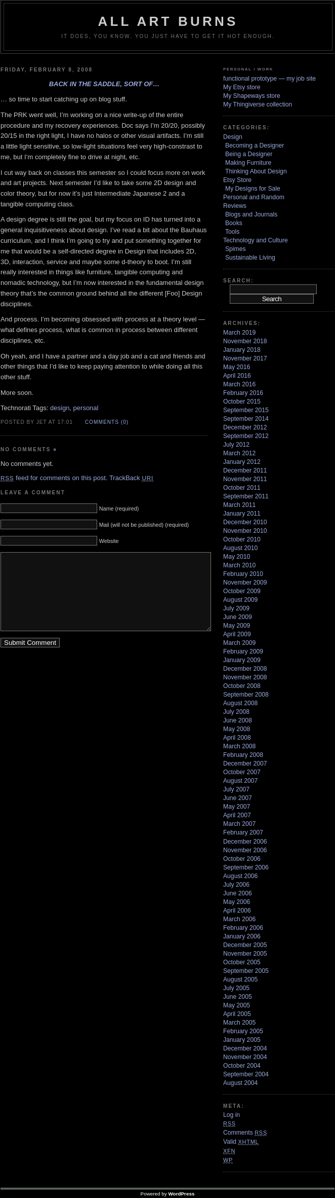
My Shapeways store (251, 95)
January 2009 (242, 660)
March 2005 (239, 1022)
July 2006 (236, 884)
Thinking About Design (256, 171)
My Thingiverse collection (257, 104)
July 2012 (236, 444)
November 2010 (245, 530)
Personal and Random (253, 197)
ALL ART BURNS (168, 21)
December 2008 (245, 668)
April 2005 (237, 1014)
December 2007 (245, 763)
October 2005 (242, 962)
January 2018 (242, 349)
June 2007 (237, 798)
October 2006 (242, 858)
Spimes (235, 248)
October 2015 (242, 401)
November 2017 (245, 358)
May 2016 (236, 367)
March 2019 (239, 332)
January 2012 (242, 461)
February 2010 (243, 573)
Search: (238, 280)
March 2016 (239, 384)
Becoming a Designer (254, 145)
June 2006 (237, 893)
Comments (245, 1132)
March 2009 (239, 642)
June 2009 (237, 617)
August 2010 (240, 548)
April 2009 (237, 634)
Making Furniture (248, 162)
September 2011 (246, 496)
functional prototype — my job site (269, 78)
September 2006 (246, 867)
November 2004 (245, 1057)
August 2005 (240, 979)
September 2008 (246, 694)
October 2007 (242, 772)
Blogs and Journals (251, 214)
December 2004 (245, 1048)
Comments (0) (107, 422)
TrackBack (131, 478)
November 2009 (245, 582)
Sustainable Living (250, 257)
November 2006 (245, 850)
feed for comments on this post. (54, 478)
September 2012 (246, 436)
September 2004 (246, 1074)
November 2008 (245, 677)
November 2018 (245, 341)
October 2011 (242, 487)
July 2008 (236, 711)
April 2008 (237, 737)
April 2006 (237, 910)
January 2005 (242, 1039)
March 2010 (239, 565)
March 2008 (239, 746)
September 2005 (246, 970)
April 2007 (237, 815)
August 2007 (240, 780)
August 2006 (240, 876)
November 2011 (245, 479)
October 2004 (242, 1065)
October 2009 (242, 591)
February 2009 (243, 651)
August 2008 (240, 703)
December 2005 (245, 945)
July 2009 (236, 608)
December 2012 (245, 427)
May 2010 (236, 556)
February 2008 (243, 754)
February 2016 (243, 392)
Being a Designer (248, 154)
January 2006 (242, 936)
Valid (241, 1141)
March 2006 (239, 919)
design (59, 408)
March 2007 (239, 823)
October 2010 (242, 539)
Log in (231, 1114)
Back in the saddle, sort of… (104, 84)
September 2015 (246, 410)
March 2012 (239, 453)
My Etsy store (242, 87)
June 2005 (237, 996)
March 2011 (239, 505)
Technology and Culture (255, 240)
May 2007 (236, 806)
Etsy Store (237, 180)
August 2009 (240, 599)
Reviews (234, 205)
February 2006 (243, 927)
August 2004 (240, 1082)
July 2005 (236, 988)
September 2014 (246, 418)
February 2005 (243, 1031)
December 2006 (245, 841)
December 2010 (245, 522)
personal (86, 408)
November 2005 (245, 953)
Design (232, 136)
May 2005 (236, 1005)
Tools (232, 231)
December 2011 (245, 470)
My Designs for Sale (252, 188)
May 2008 (236, 729)
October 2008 (242, 685)
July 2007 (236, 789)
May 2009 (236, 625)
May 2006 (236, 901)
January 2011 (242, 513)
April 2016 (237, 375)
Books (233, 223)
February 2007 (243, 832)
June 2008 (237, 720)
